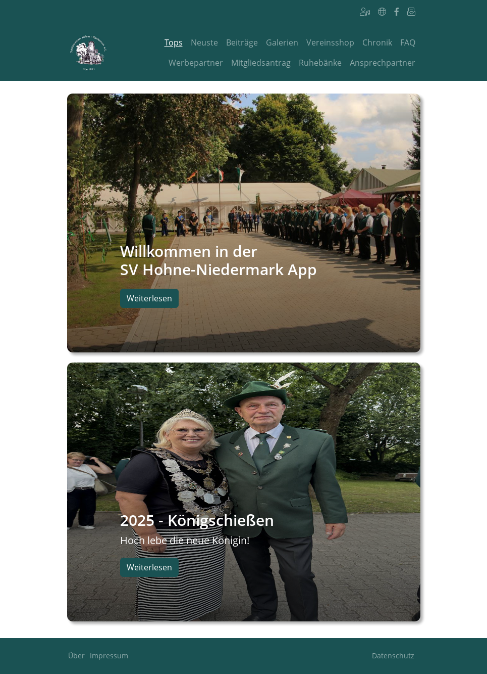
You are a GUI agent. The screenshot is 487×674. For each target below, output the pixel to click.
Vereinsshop (330, 42)
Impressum (109, 655)
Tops (174, 42)
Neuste (204, 42)
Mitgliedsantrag (261, 62)
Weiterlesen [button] (149, 298)
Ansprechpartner (382, 62)
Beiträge (242, 42)
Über (76, 655)
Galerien (282, 42)
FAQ (407, 42)
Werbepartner (196, 62)
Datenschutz (393, 655)
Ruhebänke (320, 62)
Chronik (377, 42)
